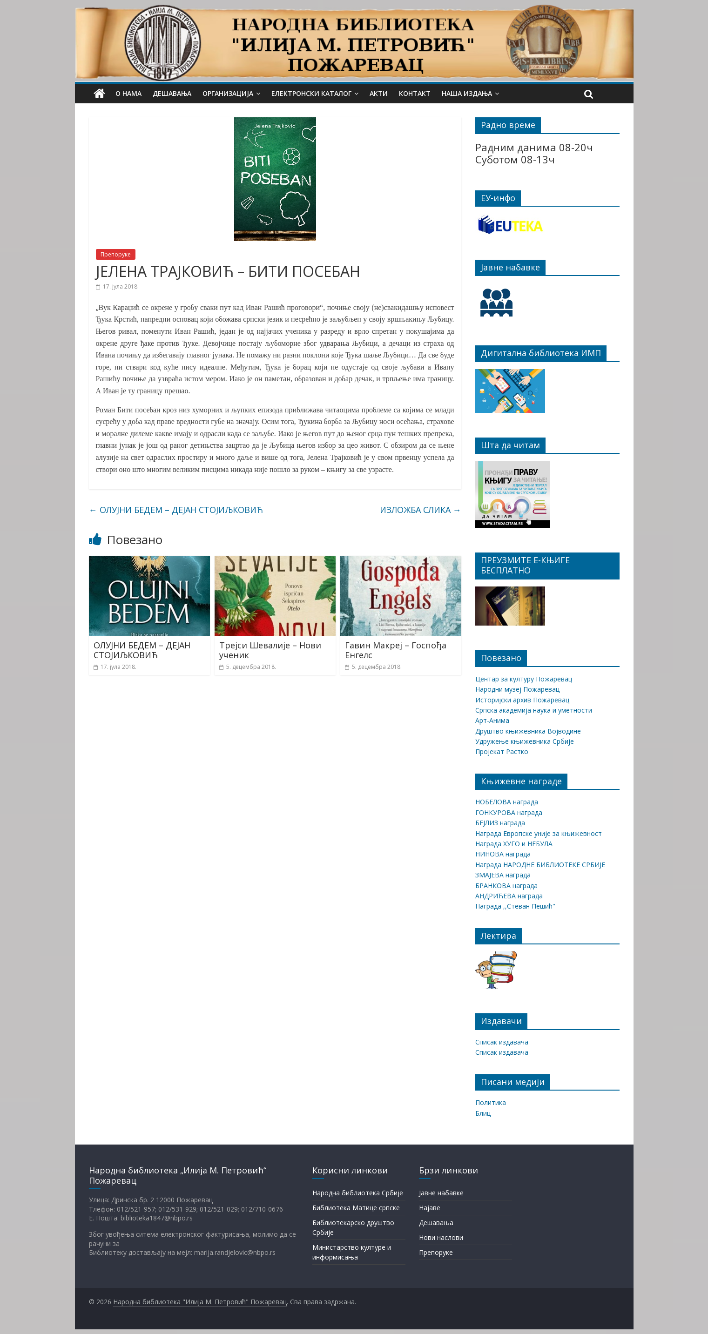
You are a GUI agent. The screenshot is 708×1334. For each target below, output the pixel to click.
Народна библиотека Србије (357, 1192)
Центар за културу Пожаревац (523, 678)
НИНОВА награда (503, 853)
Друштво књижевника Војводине (528, 731)
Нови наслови (441, 1237)
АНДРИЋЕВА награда (509, 895)
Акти (379, 93)
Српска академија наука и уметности (533, 710)
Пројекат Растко (501, 751)
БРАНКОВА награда (506, 885)
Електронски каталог (311, 93)
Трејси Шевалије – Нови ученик (270, 650)
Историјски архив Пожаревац (522, 699)
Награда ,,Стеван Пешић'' (515, 906)
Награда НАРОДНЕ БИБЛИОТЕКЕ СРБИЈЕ (540, 864)
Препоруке (116, 254)
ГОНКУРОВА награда (508, 812)
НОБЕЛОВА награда (506, 801)
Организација (227, 93)
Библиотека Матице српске (356, 1207)
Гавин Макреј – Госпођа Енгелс (395, 650)
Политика (490, 1102)
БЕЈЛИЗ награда (500, 822)
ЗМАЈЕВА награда (503, 874)
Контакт (415, 93)
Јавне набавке (441, 1192)
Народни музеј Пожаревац (517, 689)
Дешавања (172, 93)
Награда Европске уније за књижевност (538, 833)
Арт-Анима (492, 720)
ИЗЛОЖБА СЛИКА (420, 509)
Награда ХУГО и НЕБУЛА (514, 843)
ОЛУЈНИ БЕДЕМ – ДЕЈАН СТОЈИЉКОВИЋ (176, 509)
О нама (128, 93)
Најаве (429, 1207)
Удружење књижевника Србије (524, 741)
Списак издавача (501, 1042)
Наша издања (467, 93)
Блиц (483, 1113)
